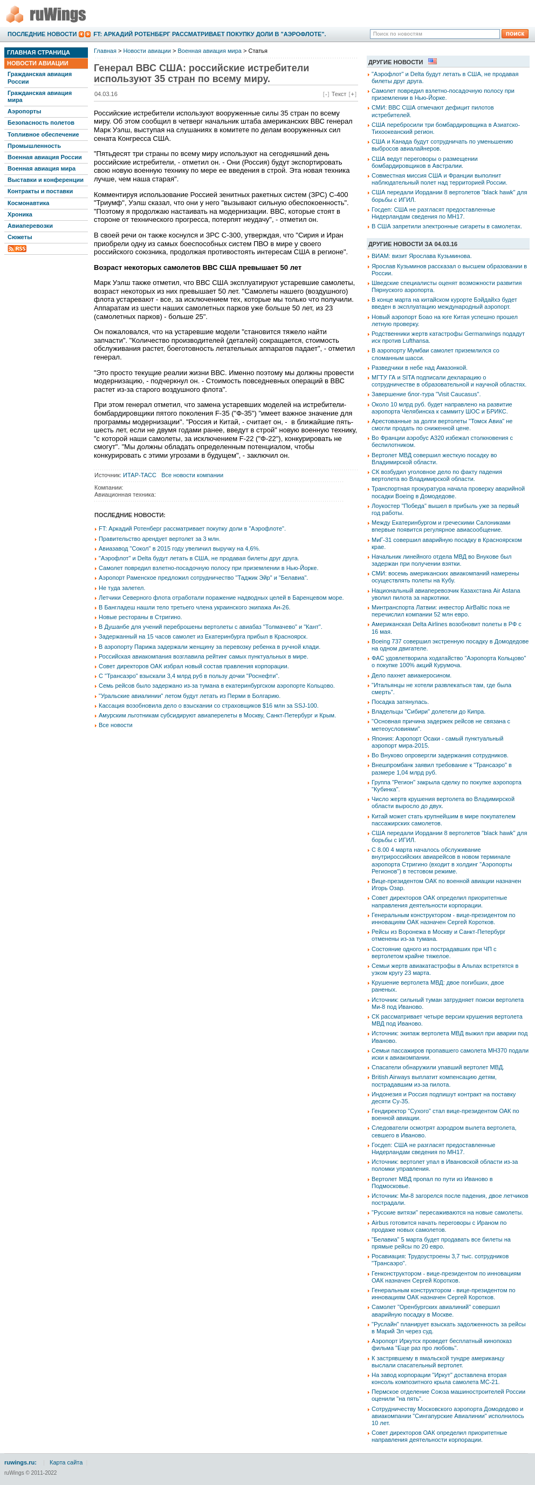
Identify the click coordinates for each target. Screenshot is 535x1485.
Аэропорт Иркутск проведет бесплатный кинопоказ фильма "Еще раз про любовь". (442, 1344)
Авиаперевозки (30, 225)
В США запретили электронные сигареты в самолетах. (447, 226)
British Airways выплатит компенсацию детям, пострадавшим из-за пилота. (434, 1080)
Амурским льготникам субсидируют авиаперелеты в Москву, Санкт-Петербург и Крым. (217, 715)
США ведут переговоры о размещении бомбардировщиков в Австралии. (425, 162)
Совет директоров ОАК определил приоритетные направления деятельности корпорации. (439, 901)
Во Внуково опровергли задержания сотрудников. (440, 755)
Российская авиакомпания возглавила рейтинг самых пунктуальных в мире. (203, 656)
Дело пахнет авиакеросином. (411, 675)
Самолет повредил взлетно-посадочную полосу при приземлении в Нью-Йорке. (208, 568)
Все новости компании (192, 475)
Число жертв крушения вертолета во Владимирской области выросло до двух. (443, 802)
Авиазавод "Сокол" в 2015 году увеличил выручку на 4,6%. (179, 548)
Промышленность (34, 146)
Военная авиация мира (42, 168)
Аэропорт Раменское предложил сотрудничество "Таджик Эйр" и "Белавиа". (203, 577)
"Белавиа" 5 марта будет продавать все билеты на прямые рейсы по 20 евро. (441, 1243)
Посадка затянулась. (400, 702)
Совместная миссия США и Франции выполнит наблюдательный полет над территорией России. (439, 179)
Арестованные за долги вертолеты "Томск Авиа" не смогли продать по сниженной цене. (442, 424)
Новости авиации (37, 63)
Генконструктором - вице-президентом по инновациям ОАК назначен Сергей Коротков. (446, 1277)
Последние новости (42, 34)
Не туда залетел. (122, 588)
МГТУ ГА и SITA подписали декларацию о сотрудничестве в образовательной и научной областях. (449, 381)
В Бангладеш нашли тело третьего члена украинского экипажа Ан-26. (195, 607)
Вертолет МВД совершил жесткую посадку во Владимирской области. (434, 458)
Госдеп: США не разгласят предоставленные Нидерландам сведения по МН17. (433, 213)
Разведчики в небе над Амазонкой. (420, 367)
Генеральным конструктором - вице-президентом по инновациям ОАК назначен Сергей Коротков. (444, 918)
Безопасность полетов (41, 122)
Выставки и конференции (46, 180)
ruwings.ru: (20, 1462)
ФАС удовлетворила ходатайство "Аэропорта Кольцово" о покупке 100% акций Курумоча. (449, 661)
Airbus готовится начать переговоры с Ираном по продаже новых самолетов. (439, 1226)
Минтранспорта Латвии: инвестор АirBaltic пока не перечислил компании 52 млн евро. (441, 611)
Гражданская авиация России (40, 77)
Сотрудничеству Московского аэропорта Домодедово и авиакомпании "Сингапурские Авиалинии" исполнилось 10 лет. (448, 1416)
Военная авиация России (45, 157)
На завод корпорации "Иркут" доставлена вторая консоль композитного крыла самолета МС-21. (439, 1378)
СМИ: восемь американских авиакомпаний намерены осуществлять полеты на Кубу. (445, 577)
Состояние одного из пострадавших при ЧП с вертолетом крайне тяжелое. (434, 952)
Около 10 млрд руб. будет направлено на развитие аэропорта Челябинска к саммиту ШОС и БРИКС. (442, 408)
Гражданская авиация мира (40, 96)
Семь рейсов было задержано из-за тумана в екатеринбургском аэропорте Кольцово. (217, 685)
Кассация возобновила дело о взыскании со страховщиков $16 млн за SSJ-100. (209, 705)
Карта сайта (66, 1462)
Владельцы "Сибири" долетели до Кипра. (428, 711)
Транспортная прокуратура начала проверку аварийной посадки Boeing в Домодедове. (448, 492)
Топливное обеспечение (43, 134)
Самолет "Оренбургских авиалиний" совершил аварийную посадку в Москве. (436, 1310)
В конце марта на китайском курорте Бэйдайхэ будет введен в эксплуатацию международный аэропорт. (444, 303)
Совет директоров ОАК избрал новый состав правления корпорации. (194, 666)
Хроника (20, 214)
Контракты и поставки (40, 191)
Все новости (116, 725)
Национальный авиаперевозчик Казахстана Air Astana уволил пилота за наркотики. (446, 594)
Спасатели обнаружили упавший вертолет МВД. (438, 1067)
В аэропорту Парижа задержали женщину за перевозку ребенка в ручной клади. (209, 646)
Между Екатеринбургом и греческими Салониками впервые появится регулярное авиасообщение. (441, 526)
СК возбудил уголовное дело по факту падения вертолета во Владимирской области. (437, 475)
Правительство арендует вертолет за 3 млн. (160, 538)
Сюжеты (20, 237)
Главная (105, 51)
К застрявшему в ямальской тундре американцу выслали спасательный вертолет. (438, 1361)
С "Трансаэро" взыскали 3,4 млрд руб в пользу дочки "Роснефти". (189, 676)
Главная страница (38, 52)
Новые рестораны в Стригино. (140, 617)
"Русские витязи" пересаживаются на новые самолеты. (447, 1212)
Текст (339, 94)
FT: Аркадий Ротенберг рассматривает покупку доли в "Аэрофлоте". (209, 34)
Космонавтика (28, 203)
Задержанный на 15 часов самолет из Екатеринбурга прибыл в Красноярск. (203, 636)
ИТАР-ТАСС (139, 475)
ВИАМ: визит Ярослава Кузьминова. (422, 256)
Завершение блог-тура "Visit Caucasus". (426, 394)
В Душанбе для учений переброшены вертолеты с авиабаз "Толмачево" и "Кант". (211, 626)
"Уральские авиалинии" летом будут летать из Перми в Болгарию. (189, 696)
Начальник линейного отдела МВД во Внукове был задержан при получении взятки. (441, 560)
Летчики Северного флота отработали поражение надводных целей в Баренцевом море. (221, 597)
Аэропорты (24, 111)
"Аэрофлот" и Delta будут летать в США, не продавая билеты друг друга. (199, 558)
